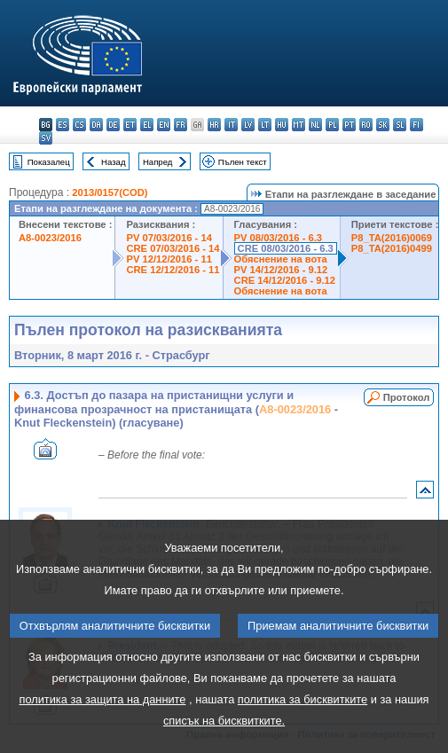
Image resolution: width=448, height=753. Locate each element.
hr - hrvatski (214, 124)
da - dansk (96, 124)
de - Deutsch (113, 124)
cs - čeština (79, 124)
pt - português (349, 124)
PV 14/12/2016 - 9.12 (281, 269)
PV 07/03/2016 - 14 (168, 237)
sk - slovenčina (382, 124)
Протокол (406, 397)
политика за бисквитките (302, 729)
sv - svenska (45, 138)
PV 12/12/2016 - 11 (168, 259)
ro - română (366, 124)
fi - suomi (416, 124)
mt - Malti (298, 124)
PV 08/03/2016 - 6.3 (278, 237)
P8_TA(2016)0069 (391, 237)
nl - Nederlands (315, 124)
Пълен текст (242, 162)
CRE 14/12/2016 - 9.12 (284, 280)
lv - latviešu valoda (248, 124)
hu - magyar (281, 124)
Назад (113, 162)
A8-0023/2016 (50, 237)
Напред (158, 162)
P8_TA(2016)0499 (391, 248)
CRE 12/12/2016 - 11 (172, 269)
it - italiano (231, 124)
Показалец (49, 162)
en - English (163, 124)
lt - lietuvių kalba (264, 124)
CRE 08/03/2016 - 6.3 (286, 248)
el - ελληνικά (146, 124)
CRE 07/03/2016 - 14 (172, 248)
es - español (62, 124)
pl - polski (332, 124)
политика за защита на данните (102, 729)
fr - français (180, 124)
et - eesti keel (130, 124)
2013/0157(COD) (109, 192)
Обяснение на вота (280, 259)
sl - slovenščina (399, 124)
